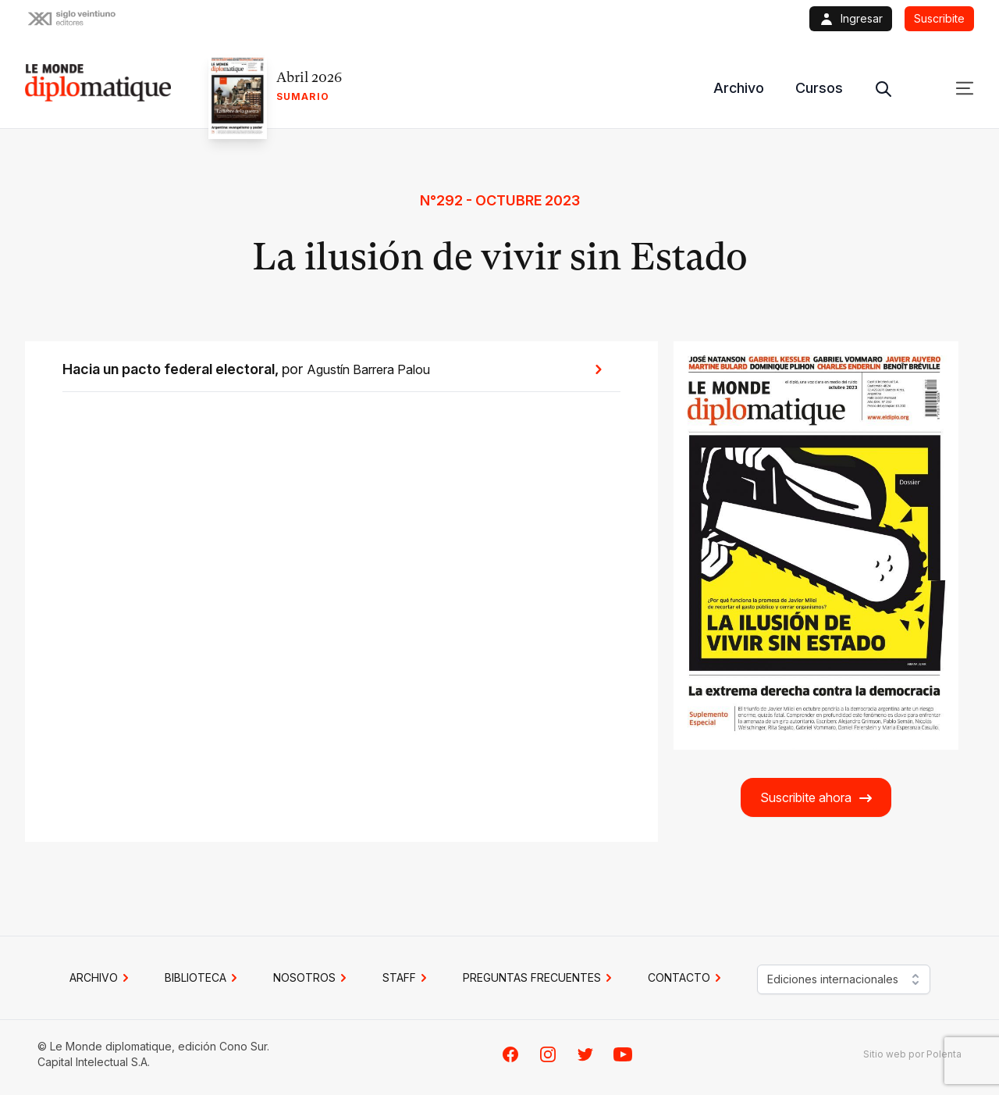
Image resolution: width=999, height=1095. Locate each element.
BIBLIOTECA (203, 978)
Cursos (819, 88)
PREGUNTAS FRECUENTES (540, 978)
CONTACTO (687, 978)
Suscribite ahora (816, 798)
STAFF (407, 978)
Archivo (738, 88)
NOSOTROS (312, 978)
